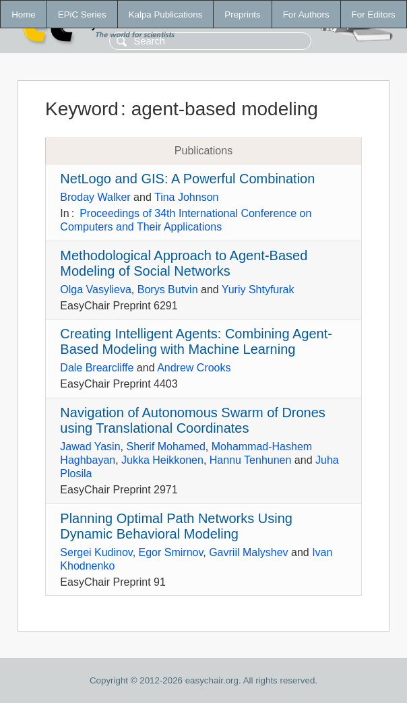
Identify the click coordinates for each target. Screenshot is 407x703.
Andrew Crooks (193, 367)
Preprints (242, 14)
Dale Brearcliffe (96, 367)
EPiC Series (82, 14)
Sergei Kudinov (96, 552)
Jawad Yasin (90, 446)
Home (23, 14)
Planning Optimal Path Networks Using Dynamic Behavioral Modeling (176, 526)
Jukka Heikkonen (162, 460)
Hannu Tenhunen (251, 460)
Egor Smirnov (171, 552)
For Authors (306, 14)
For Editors (374, 14)
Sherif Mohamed (165, 446)
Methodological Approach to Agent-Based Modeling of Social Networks (183, 263)
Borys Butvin (167, 289)
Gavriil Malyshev (248, 552)
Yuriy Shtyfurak (258, 289)
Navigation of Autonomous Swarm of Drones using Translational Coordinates (192, 420)
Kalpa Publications (166, 14)
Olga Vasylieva (95, 289)
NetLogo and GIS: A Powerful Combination (187, 178)
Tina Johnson (186, 197)
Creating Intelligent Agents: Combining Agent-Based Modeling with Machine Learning (196, 341)
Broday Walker (95, 197)
